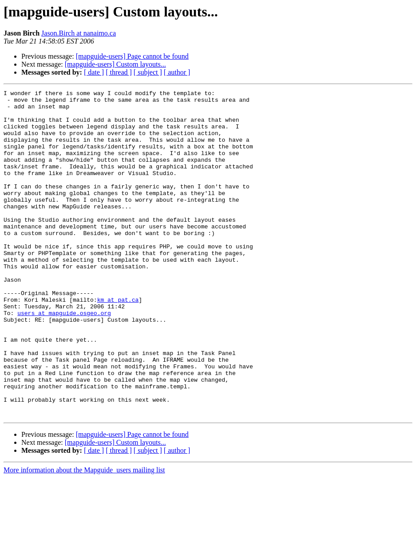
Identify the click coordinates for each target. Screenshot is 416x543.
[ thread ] (119, 72)
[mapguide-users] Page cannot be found (132, 56)
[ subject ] (148, 72)
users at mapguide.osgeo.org (64, 358)
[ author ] (177, 72)
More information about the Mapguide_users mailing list (84, 535)
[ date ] (94, 72)
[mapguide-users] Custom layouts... (115, 64)
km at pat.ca (118, 342)
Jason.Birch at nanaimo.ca (78, 33)
